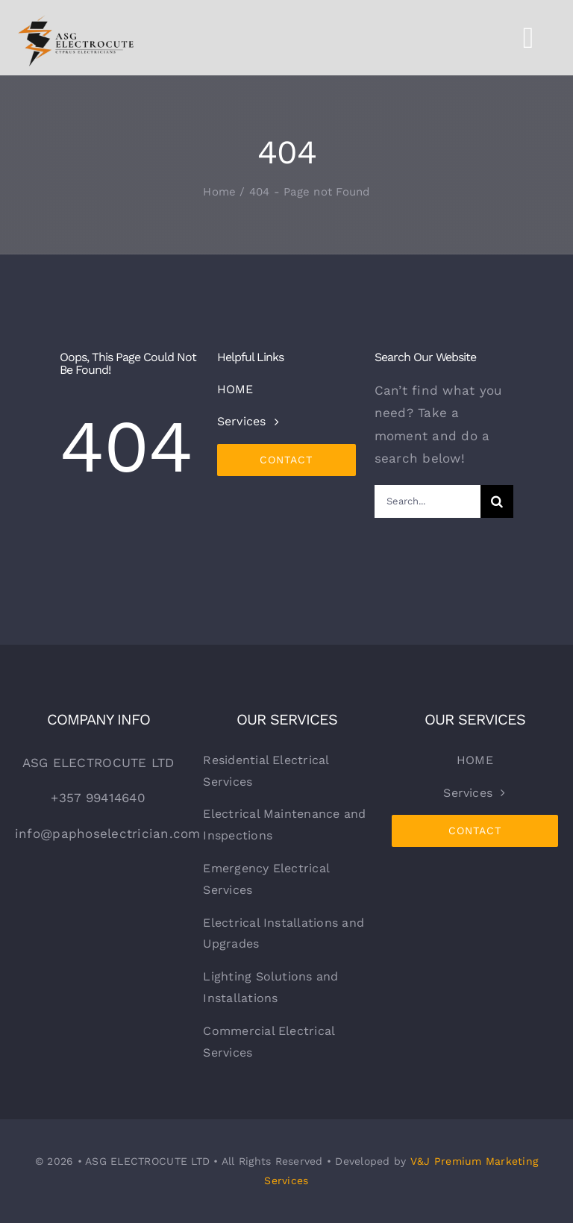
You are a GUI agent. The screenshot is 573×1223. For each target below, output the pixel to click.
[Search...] (428, 501)
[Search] (496, 501)
